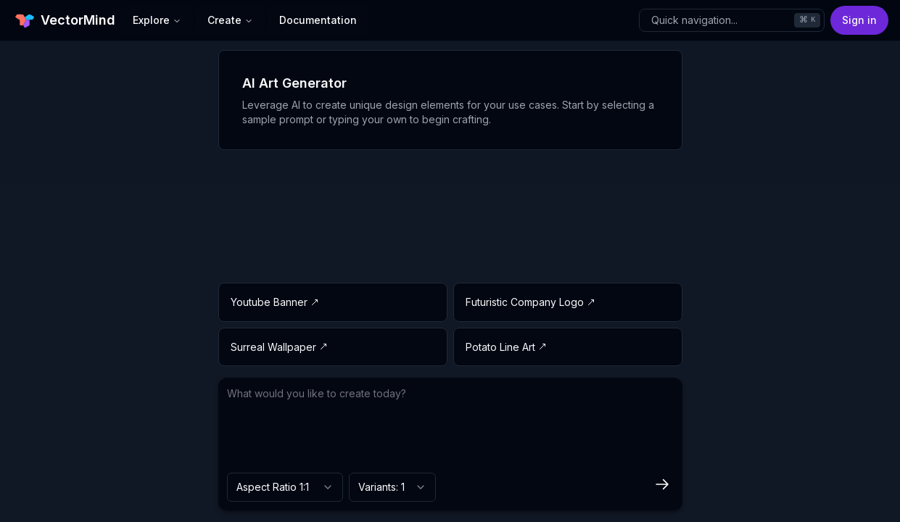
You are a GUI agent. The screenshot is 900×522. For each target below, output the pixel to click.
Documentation (318, 20)
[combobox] (285, 487)
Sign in (859, 20)
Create (230, 20)
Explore (157, 20)
